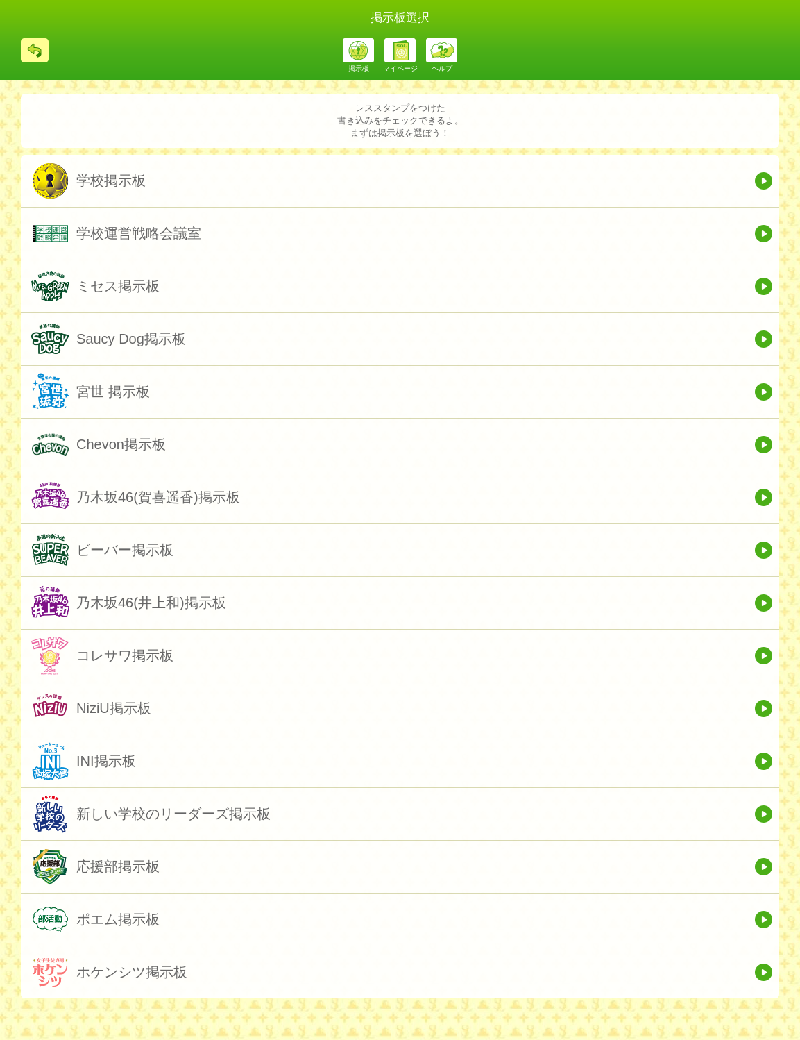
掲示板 (358, 68)
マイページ (400, 68)
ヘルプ (442, 68)
